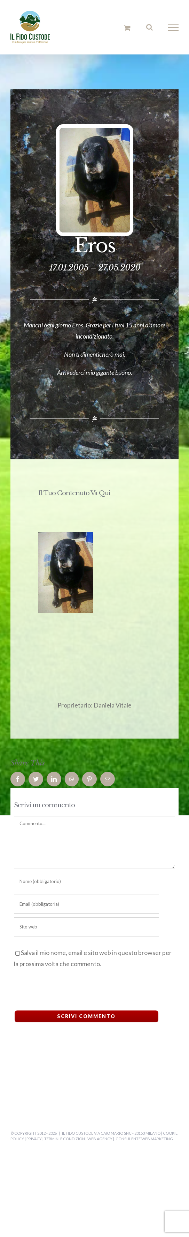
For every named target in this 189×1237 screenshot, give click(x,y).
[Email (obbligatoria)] (86, 904)
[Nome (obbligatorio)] (86, 881)
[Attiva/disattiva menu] (173, 27)
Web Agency (99, 1138)
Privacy (34, 1138)
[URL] (86, 926)
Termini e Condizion (64, 1138)
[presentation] (61, 988)
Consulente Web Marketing (144, 1138)
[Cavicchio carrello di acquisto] (127, 27)
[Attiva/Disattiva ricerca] (149, 27)
